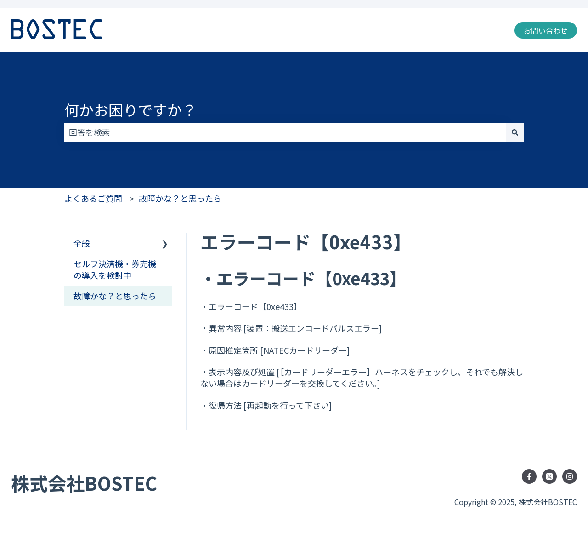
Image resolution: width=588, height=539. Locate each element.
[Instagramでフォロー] (569, 476)
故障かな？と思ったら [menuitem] (115, 296)
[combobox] (285, 132)
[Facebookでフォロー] (529, 476)
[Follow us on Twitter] (549, 476)
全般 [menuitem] (82, 243)
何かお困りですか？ (130, 109)
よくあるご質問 (93, 198)
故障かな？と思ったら (180, 198)
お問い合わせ (546, 30)
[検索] (515, 132)
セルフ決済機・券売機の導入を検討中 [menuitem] (115, 269)
